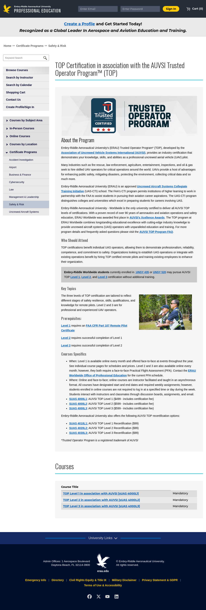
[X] (98, 597)
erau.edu (103, 563)
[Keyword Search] (26, 57)
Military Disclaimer (124, 580)
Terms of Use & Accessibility (103, 585)
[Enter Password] (140, 9)
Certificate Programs (29, 45)
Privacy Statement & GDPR (160, 580)
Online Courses (18, 136)
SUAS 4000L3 (78, 408)
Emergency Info (35, 580)
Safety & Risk (57, 45)
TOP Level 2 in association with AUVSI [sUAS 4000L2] (101, 500)
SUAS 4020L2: (78, 428)
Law (11, 189)
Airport (12, 167)
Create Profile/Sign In (20, 107)
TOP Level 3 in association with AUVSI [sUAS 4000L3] (101, 506)
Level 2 (86, 277)
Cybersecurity (16, 182)
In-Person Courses (20, 128)
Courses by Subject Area (24, 120)
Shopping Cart (15, 92)
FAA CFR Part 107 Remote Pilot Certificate (94, 328)
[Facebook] (89, 597)
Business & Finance (20, 174)
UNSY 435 (142, 272)
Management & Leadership (24, 197)
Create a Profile (79, 23)
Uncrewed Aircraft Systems (24, 211)
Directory (58, 580)
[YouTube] (107, 597)
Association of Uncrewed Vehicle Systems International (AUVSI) (103, 152)
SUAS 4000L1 (78, 399)
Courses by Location (21, 144)
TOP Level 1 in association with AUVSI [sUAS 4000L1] (101, 493)
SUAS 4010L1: (78, 423)
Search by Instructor (19, 77)
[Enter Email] (98, 9)
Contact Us (13, 99)
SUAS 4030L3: (78, 432)
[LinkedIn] (116, 597)
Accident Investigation (21, 159)
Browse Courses (17, 70)
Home (7, 45)
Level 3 (102, 277)
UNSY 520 (159, 272)
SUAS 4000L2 (78, 403)
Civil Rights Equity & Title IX (87, 580)
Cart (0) (194, 8)
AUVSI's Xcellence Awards (147, 217)
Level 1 (75, 277)
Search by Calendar (19, 85)
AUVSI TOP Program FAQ (156, 231)
